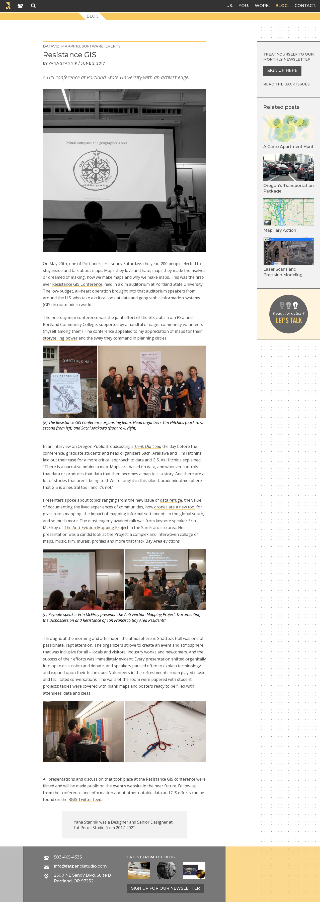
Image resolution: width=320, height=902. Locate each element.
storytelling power (60, 338)
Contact (305, 5)
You (243, 5)
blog (169, 857)
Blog (282, 5)
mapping (70, 46)
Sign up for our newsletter (165, 888)
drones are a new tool (174, 507)
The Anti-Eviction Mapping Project (96, 527)
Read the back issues (286, 84)
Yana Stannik (63, 63)
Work (262, 5)
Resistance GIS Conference (77, 284)
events (113, 46)
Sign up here (282, 70)
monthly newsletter (286, 59)
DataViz (51, 46)
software (93, 46)
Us (229, 5)
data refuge (171, 500)
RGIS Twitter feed (84, 799)
